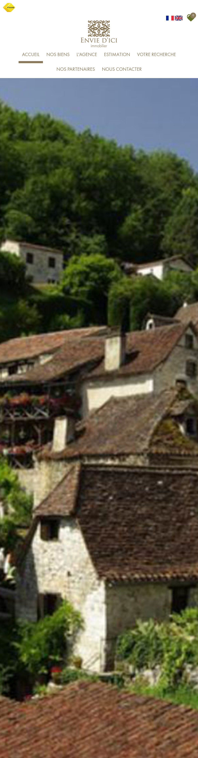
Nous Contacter (122, 69)
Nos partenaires (75, 69)
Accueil (30, 54)
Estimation (117, 54)
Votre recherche (156, 54)
